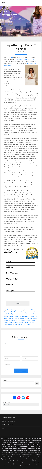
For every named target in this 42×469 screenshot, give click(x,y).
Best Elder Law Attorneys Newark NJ (22, 312)
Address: (9, 267)
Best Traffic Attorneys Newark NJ (28, 320)
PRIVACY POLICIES (7, 424)
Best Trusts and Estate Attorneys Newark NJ (17, 322)
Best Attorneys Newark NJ (15, 310)
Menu (3, 3)
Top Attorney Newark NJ (25, 324)
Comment (21, 348)
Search (5, 380)
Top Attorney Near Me (8, 417)
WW (12, 57)
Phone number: (12, 279)
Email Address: (12, 273)
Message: (10, 290)
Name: (8, 261)
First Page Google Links (8, 421)
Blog (3, 428)
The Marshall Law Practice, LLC (24, 59)
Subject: (9, 285)
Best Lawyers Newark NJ (29, 316)
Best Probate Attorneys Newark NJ (14, 318)
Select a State (7, 402)
